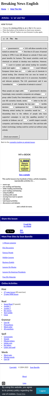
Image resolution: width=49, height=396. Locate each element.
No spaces (7, 311)
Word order (8, 327)
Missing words (9, 357)
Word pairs (8, 355)
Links (24, 383)
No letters (7, 345)
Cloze (6, 315)
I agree (43, 391)
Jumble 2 (7, 308)
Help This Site (16, 9)
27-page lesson (9, 292)
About (24, 376)
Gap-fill (6, 322)
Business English (8, 262)
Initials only (8, 343)
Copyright (13, 367)
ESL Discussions (8, 248)
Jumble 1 (7, 306)
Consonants (8, 337)
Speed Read (8, 304)
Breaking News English (19, 3)
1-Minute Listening (9, 243)
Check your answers (10, 137)
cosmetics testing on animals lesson (22, 142)
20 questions (8, 329)
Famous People (7, 253)
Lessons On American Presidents (14, 272)
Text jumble (8, 313)
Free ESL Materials (9, 277)
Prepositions (8, 325)
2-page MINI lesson (11, 294)
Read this (20, 394)
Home (3, 9)
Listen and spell (9, 347)
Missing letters (9, 341)
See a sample (24, 175)
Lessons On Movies (9, 267)
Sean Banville (34, 367)
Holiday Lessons (8, 258)
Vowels (6, 339)
